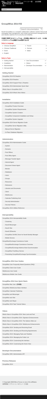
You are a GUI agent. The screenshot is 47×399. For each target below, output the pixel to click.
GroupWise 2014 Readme (11, 79)
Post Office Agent (10, 155)
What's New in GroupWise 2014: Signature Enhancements (20, 317)
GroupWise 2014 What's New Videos (14, 92)
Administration (8, 65)
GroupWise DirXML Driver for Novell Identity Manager (21, 234)
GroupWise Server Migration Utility (15, 125)
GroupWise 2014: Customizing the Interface (16, 340)
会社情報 (38, 2)
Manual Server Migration (12, 129)
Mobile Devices (10, 238)
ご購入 (4, 6)
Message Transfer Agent (12, 159)
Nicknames (8, 185)
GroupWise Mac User (9, 284)
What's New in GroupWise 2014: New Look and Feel (19, 314)
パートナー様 (27, 2)
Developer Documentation (34, 65)
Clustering (8, 221)
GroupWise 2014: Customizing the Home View (17, 344)
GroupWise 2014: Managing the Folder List (16, 337)
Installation (7, 63)
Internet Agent (9, 162)
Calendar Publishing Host (13, 198)
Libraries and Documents (13, 188)
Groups (7, 178)
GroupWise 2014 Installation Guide (13, 103)
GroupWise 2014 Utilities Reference (13, 208)
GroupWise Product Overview (14, 106)
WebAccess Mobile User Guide (12, 274)
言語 (26, 384)
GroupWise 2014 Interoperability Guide (14, 218)
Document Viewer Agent (12, 165)
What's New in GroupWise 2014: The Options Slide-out (19, 321)
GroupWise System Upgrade (14, 119)
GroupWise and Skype (9, 301)
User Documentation (32, 60)
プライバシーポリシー (17, 384)
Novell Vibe (8, 228)
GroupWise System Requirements (15, 109)
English (6, 53)
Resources (8, 182)
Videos (28, 63)
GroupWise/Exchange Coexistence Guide (15, 241)
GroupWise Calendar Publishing (12, 291)
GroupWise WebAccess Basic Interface (15, 288)
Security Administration (12, 201)
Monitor (7, 168)
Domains (8, 149)
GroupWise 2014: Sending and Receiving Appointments (20, 330)
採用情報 (5, 384)
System (7, 146)
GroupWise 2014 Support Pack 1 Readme (15, 83)
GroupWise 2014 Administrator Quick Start (16, 86)
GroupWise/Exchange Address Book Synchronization (21, 247)
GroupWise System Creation (14, 112)
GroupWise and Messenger (11, 294)
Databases (8, 172)
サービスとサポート (14, 2)
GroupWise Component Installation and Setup (19, 116)
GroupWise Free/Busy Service (14, 251)
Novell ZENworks (10, 231)
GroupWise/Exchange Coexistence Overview (19, 244)
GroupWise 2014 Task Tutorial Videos (14, 304)
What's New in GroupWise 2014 (12, 89)
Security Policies (10, 204)
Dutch (6, 50)
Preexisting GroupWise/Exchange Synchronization (20, 254)
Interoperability (8, 68)
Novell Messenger (10, 225)
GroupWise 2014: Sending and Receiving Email (17, 327)
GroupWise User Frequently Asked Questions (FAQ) (18, 264)
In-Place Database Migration (14, 132)
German (29, 48)
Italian (29, 50)
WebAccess (9, 195)
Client (7, 191)
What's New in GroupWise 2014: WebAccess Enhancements (21, 324)
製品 (3, 2)
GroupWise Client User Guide (12, 267)
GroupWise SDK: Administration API (14, 354)
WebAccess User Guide (10, 271)
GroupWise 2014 (8, 364)
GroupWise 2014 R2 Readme (12, 76)
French (29, 45)
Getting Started (8, 60)
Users (7, 175)
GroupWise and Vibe (9, 297)
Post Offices (9, 152)
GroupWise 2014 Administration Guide (14, 142)
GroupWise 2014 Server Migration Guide (15, 122)
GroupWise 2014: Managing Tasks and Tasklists (17, 334)
